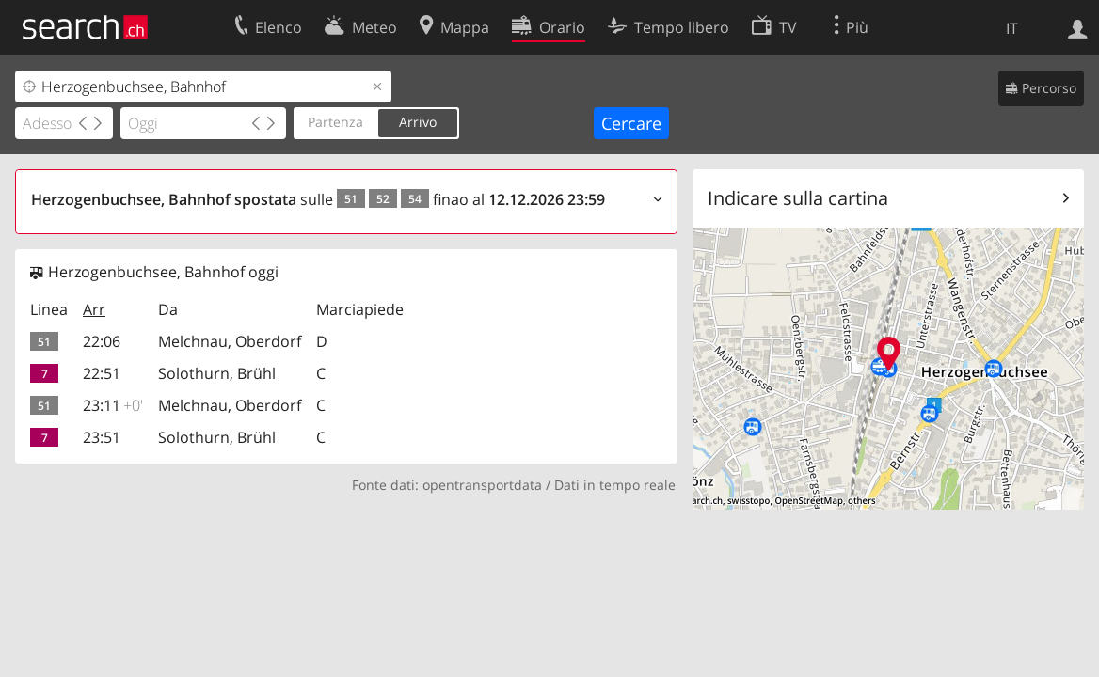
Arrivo (418, 122)
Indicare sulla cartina (798, 198)
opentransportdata (482, 485)
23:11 (113, 405)
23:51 (101, 437)
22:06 (101, 341)
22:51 (101, 373)
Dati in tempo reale (615, 485)
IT (1012, 28)
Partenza (335, 122)
